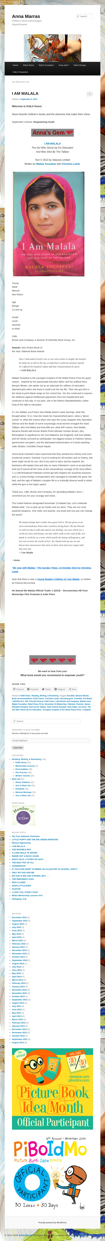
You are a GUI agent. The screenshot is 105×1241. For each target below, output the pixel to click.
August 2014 (18, 963)
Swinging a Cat (19, 899)
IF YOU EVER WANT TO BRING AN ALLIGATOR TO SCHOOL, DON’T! (45, 869)
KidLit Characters (20, 72)
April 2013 (17, 1016)
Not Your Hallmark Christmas (26, 836)
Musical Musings (23, 792)
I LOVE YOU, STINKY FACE (25, 892)
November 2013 (19, 993)
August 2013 (18, 1003)
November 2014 (19, 953)
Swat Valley (72, 707)
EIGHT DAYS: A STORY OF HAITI (27, 859)
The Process (21, 772)
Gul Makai (87, 698)
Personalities (21, 769)
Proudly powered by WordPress (52, 1223)
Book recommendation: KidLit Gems (28, 698)
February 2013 (19, 1023)
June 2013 (17, 1009)
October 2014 (18, 957)
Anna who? (64, 65)
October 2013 (18, 996)
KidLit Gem (49, 701)
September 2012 (19, 1039)
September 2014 (19, 960)
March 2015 (17, 940)
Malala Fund (85, 701)
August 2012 (18, 1042)
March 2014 (17, 980)
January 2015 (18, 947)
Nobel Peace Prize (36, 704)
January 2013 (18, 1026)
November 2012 (19, 1032)
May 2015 (16, 934)
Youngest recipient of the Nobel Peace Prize (61, 710)
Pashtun (80, 704)
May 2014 (16, 973)
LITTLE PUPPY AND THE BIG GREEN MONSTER (35, 839)
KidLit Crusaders (46, 65)
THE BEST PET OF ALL (23, 862)
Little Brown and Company (67, 701)
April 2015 (17, 937)
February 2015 (19, 944)
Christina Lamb (71, 164)
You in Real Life (22, 795)
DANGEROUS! (19, 866)
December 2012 (19, 1029)
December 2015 (19, 917)
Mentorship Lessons (25, 766)
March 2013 (17, 1019)
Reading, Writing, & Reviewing (45, 696)
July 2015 (16, 927)
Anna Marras (26, 16)
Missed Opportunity (21, 843)
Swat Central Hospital (56, 707)
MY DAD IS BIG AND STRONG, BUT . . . (30, 876)
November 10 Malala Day (56, 704)
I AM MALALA (25, 93)
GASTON (16, 889)
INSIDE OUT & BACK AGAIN (25, 856)
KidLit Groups (80, 65)
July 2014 (16, 967)
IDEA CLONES (19, 882)
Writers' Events (22, 776)
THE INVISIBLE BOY (21, 849)
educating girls (66, 698)
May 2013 (16, 1013)
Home (15, 65)
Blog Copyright (80, 1235)
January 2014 (18, 986)
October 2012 (18, 1036)
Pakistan (71, 704)
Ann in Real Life (23, 785)
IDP (26, 701)
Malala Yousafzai (46, 164)
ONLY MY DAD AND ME (23, 872)
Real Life (16, 779)
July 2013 (16, 1006)
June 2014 (17, 970)
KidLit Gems (28, 65)
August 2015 (18, 924)
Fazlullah (78, 698)
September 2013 (19, 1000)
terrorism (82, 707)
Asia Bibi (70, 696)
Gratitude (19, 789)
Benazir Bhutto (82, 696)
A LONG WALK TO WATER (24, 853)
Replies (87, 710)
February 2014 (19, 983)
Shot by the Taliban (37, 707)
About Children (22, 782)
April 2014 (17, 976)
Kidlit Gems (25, 696)
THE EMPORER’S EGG (23, 879)
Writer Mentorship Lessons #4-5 (27, 895)
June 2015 (17, 930)
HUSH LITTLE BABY (21, 885)
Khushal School (36, 701)
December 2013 (19, 990)
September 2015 (19, 921)
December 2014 (19, 950)
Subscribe (17, 748)
